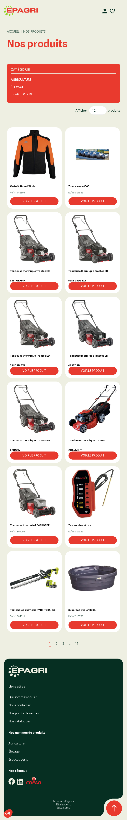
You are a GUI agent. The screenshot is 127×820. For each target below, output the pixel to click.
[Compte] (105, 11)
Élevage (17, 87)
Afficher (81, 110)
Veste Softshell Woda (23, 186)
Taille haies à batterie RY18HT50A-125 (32, 609)
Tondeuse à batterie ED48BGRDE (30, 525)
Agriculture (21, 79)
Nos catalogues (19, 721)
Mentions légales (63, 801)
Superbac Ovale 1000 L (82, 609)
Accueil (13, 31)
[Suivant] (85, 643)
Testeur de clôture (79, 525)
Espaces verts (18, 759)
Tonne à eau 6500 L (79, 186)
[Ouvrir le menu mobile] (120, 11)
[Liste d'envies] (112, 11)
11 (77, 644)
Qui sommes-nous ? (22, 697)
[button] (34, 154)
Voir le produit (34, 201)
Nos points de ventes (23, 713)
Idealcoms (63, 807)
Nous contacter (19, 705)
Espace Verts (21, 94)
